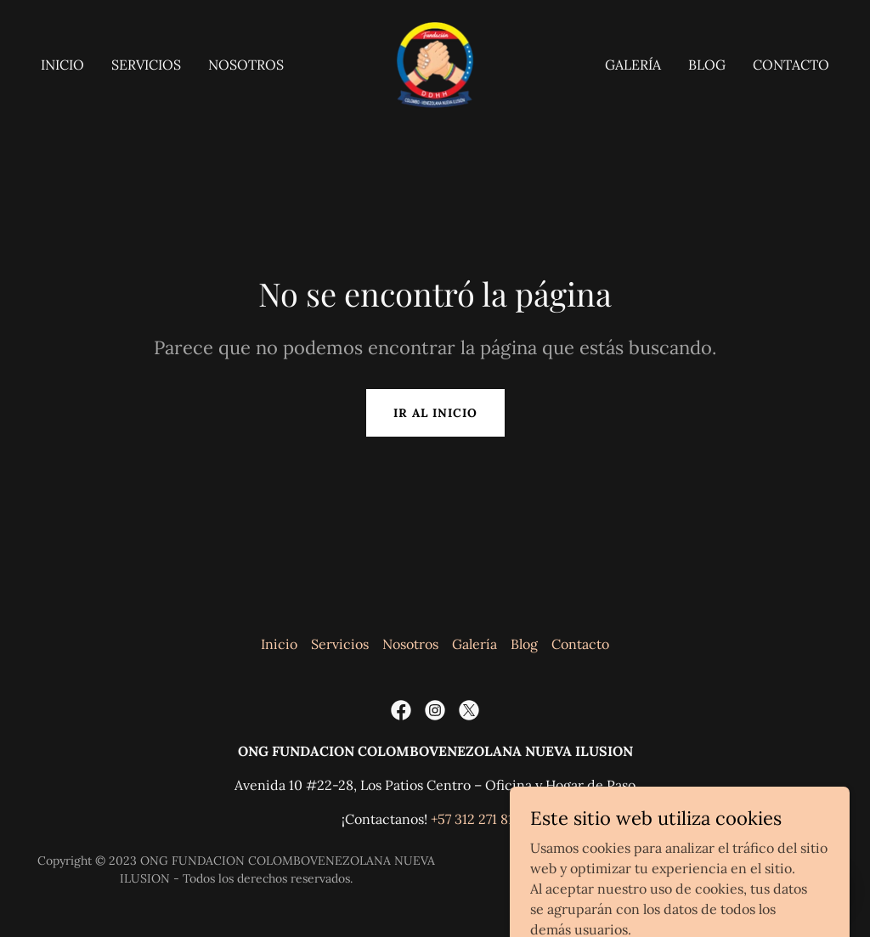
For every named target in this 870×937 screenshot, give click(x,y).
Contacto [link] (791, 64)
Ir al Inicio (435, 413)
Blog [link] (707, 64)
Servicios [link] (146, 64)
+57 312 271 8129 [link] (479, 818)
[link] (435, 62)
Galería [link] (633, 64)
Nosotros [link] (246, 64)
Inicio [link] (62, 64)
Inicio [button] (279, 643)
